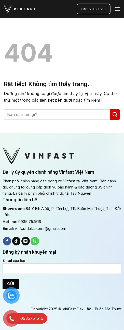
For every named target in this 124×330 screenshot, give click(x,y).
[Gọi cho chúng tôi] (35, 241)
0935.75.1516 (29, 221)
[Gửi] (115, 114)
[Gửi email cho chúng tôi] (25, 241)
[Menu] (117, 9)
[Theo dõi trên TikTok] (16, 241)
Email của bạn (62, 268)
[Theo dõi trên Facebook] (7, 241)
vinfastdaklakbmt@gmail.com (40, 228)
